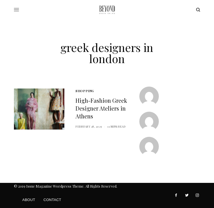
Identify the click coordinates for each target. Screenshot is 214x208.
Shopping (85, 91)
